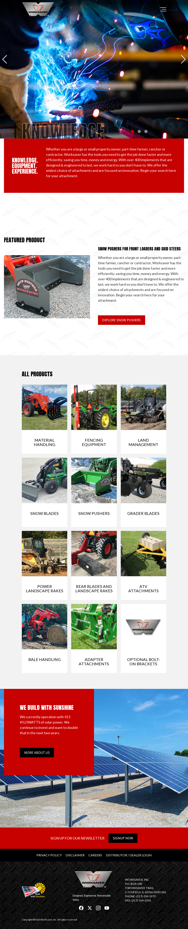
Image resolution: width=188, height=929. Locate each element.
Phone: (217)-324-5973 (140, 896)
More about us (37, 752)
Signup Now (123, 838)
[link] (39, 9)
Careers (95, 855)
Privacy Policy (49, 855)
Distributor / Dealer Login (129, 855)
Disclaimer (75, 855)
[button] (4, 59)
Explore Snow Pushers (121, 320)
